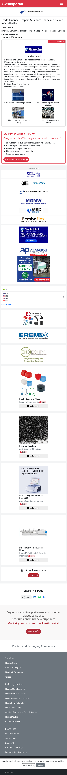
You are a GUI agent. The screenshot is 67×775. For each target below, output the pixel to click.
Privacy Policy (28, 765)
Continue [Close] (40, 765)
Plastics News (11, 663)
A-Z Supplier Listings (14, 747)
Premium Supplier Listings (16, 752)
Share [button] (26, 597)
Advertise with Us (12, 733)
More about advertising (16, 159)
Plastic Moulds (11, 717)
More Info (33, 631)
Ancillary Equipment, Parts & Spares (21, 712)
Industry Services (12, 721)
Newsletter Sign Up (13, 667)
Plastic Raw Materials (14, 703)
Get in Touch (33, 575)
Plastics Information (14, 672)
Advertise (9, 772)
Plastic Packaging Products (17, 698)
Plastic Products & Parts (15, 693)
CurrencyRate (6, 304)
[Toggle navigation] (61, 3)
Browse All (9, 743)
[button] (8, 27)
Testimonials (10, 738)
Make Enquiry (33, 406)
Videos (8, 677)
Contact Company (56, 41)
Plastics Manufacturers (15, 689)
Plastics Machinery (13, 707)
